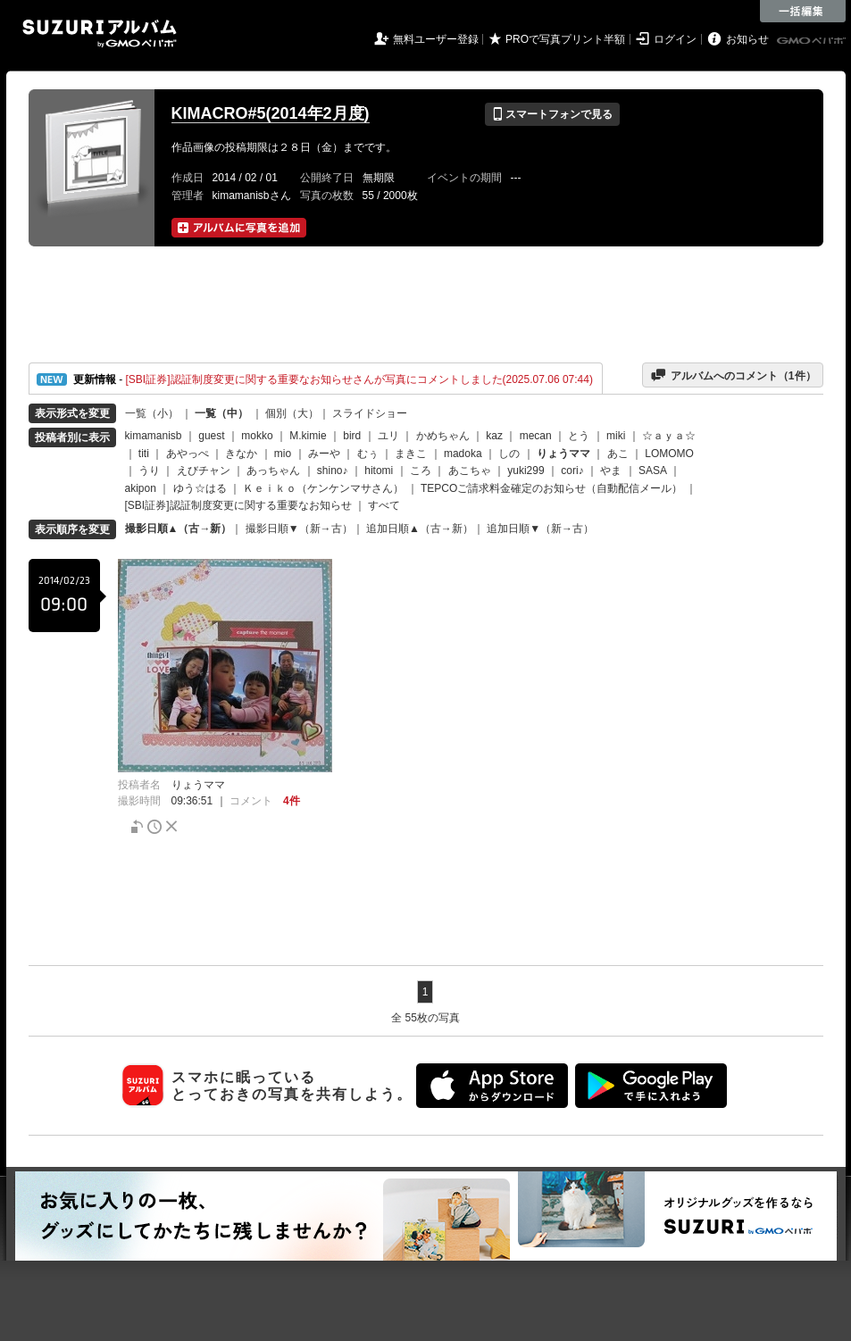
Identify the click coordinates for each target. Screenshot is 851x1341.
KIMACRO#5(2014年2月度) (270, 113)
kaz (494, 435)
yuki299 (525, 470)
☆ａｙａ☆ (669, 435)
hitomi (378, 470)
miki (615, 435)
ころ (420, 470)
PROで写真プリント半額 (565, 39)
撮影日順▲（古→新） (178, 528)
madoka (463, 453)
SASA (652, 470)
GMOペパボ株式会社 (812, 41)
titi (143, 453)
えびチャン (203, 470)
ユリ (388, 435)
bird (352, 435)
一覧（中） (221, 413)
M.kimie (307, 435)
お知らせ (747, 39)
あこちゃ (469, 470)
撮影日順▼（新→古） (299, 528)
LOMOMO (669, 453)
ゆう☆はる (200, 488)
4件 (291, 801)
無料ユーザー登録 (436, 39)
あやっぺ (187, 453)
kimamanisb (153, 435)
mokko (256, 435)
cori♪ (572, 470)
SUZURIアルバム (99, 33)
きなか (241, 453)
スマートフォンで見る (552, 114)
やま (611, 470)
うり (149, 470)
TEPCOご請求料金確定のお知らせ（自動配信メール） (551, 488)
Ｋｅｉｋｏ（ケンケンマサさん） (323, 488)
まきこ (411, 453)
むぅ (368, 453)
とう (578, 435)
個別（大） (292, 413)
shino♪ (332, 470)
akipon (140, 488)
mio (282, 453)
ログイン (675, 39)
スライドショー (369, 413)
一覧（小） (152, 413)
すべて (384, 505)
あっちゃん (273, 470)
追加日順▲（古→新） (419, 528)
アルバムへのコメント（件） (732, 374)
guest (211, 435)
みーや (324, 453)
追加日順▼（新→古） (540, 528)
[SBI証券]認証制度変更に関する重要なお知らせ (238, 505)
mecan (536, 435)
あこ (618, 453)
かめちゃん (443, 435)
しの (509, 453)
